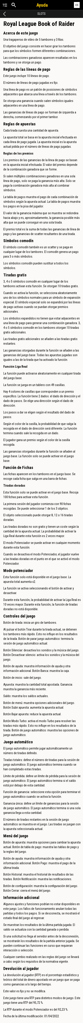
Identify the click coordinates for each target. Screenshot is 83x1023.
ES (76, 5)
